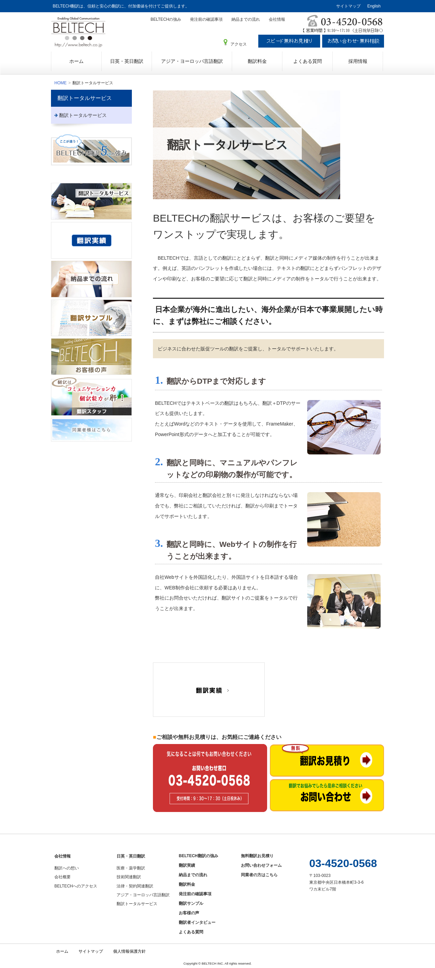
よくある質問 (307, 61)
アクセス (238, 44)
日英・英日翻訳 (126, 61)
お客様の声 (189, 913)
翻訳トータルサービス (84, 98)
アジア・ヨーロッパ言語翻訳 (192, 61)
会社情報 (277, 19)
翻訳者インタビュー (197, 922)
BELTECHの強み (166, 19)
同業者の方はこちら (259, 874)
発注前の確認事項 (206, 19)
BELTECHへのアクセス (75, 886)
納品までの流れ (245, 19)
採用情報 (357, 61)
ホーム (76, 61)
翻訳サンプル (191, 903)
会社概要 (62, 877)
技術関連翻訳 (129, 877)
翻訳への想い (66, 868)
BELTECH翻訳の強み (198, 855)
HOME (60, 83)
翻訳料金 (257, 61)
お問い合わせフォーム (261, 865)
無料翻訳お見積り (257, 855)
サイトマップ (348, 6)
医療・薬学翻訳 (131, 868)
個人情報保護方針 (129, 951)
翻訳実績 (187, 865)
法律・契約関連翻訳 (135, 886)
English (374, 6)
